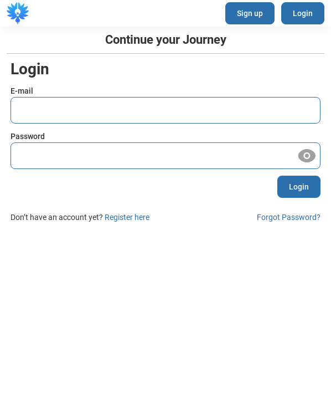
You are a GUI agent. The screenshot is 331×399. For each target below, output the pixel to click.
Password (28, 136)
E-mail (22, 90)
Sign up (250, 13)
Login (303, 13)
